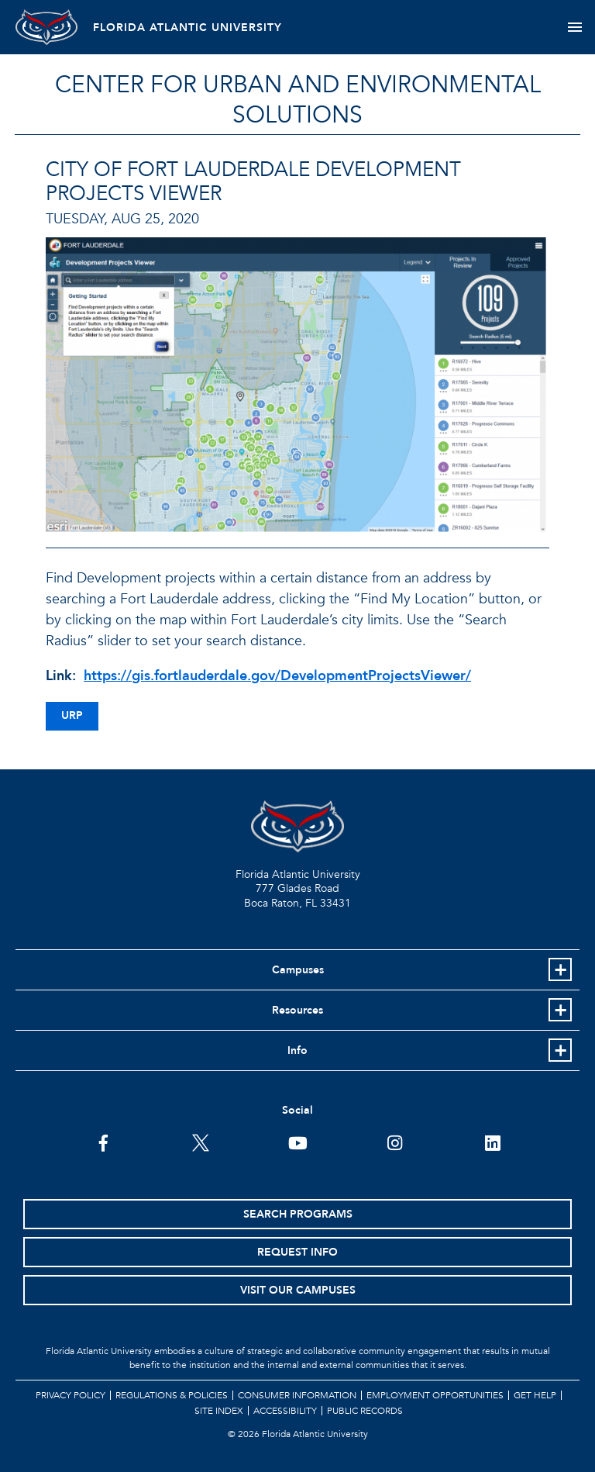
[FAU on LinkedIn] (492, 1141)
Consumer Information (297, 1395)
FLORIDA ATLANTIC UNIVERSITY (187, 27)
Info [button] (297, 1050)
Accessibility (285, 1411)
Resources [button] (297, 1010)
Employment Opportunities (435, 1395)
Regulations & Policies (171, 1395)
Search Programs (298, 1214)
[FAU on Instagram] (394, 1141)
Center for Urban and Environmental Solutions (298, 100)
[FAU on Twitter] (200, 1141)
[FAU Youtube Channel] (298, 1141)
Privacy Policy (70, 1395)
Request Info (297, 1252)
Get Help (535, 1395)
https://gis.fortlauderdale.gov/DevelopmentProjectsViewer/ (277, 676)
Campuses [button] (298, 969)
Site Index (218, 1411)
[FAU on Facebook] (103, 1141)
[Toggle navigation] (574, 27)
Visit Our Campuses (298, 1290)
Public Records (365, 1411)
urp (72, 715)
